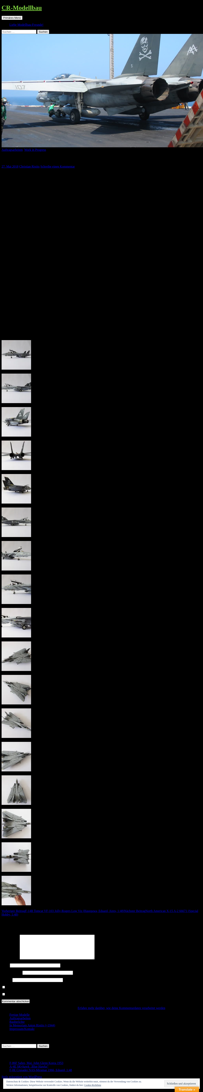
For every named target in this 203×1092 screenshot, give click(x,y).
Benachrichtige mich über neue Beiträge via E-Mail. (39, 999)
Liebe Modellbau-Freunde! (26, 24)
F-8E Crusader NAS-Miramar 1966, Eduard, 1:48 (40, 1074)
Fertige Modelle (19, 1019)
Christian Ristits (29, 166)
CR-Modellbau (22, 7)
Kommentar (10, 963)
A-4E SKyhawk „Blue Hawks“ (29, 1071)
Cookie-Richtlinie (92, 1085)
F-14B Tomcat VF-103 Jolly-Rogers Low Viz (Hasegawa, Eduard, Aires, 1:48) (63, 911)
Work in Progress (35, 149)
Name (5, 970)
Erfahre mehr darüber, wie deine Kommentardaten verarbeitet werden (121, 1012)
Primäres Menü (12, 17)
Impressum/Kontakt (21, 1033)
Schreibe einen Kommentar (57, 166)
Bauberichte (17, 1026)
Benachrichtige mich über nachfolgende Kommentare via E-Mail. (47, 992)
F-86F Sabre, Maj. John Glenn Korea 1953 (36, 1067)
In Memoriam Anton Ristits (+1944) (32, 1030)
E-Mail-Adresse (12, 977)
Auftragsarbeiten (12, 149)
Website (7, 984)
